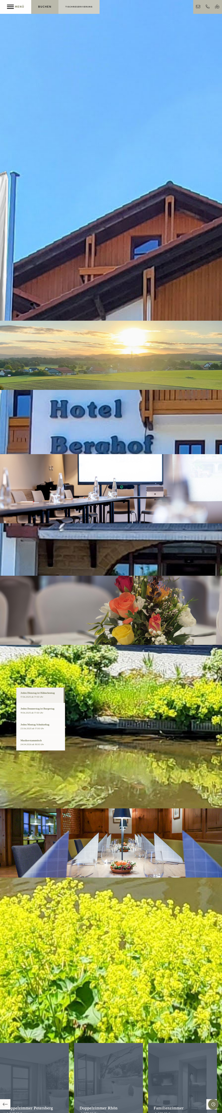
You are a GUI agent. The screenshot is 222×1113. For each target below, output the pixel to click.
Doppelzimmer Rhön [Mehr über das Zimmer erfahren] (99, 1108)
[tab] (40, 695)
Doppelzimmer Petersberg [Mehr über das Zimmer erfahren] (29, 1108)
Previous (5, 1104)
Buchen (45, 7)
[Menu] (15, 7)
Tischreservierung (79, 7)
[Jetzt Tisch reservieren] (79, 7)
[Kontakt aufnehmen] (198, 7)
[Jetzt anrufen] (208, 7)
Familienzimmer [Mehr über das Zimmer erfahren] (169, 1108)
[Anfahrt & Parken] (217, 7)
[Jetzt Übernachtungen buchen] (44, 7)
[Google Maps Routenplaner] (217, 7)
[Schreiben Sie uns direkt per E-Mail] (198, 7)
